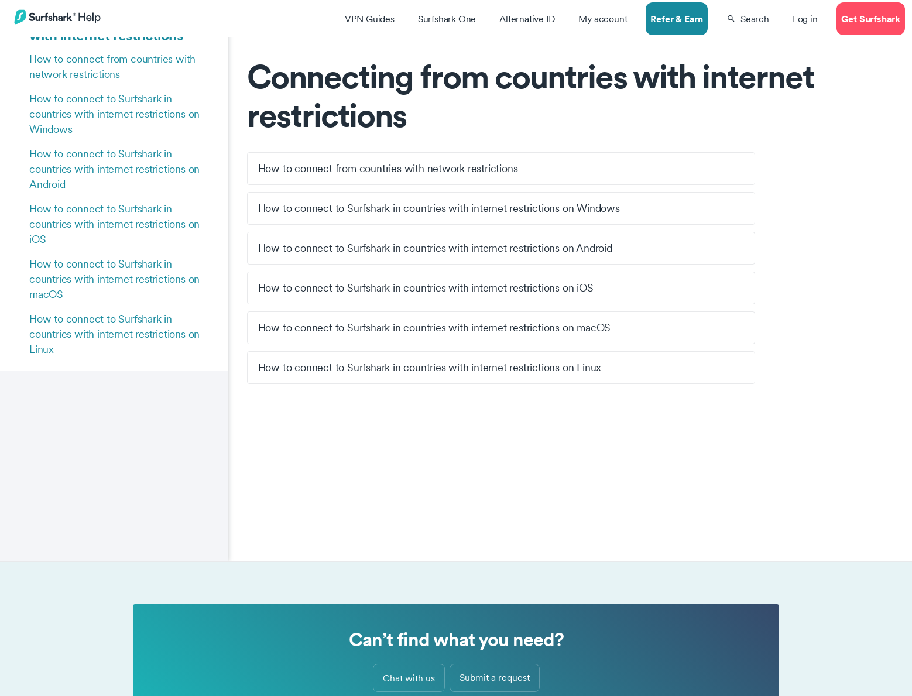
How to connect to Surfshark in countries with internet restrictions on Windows (114, 114)
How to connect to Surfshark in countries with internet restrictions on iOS (114, 224)
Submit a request (495, 677)
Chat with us (409, 678)
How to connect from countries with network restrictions (112, 66)
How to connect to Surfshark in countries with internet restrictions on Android (114, 169)
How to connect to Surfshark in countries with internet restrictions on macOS (114, 279)
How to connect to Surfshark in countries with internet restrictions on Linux (114, 334)
